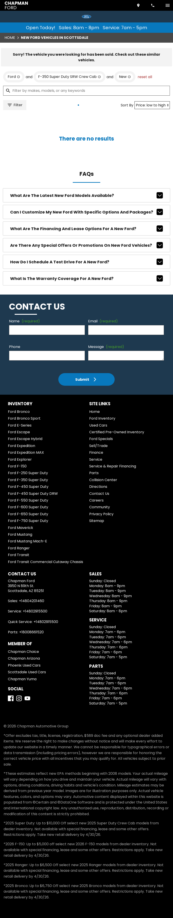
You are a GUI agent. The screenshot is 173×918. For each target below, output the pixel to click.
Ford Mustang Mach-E (27, 541)
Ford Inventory (102, 418)
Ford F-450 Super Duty (28, 486)
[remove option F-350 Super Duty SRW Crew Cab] (69, 76)
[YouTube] (27, 698)
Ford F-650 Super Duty (28, 514)
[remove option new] (125, 76)
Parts (94, 473)
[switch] (167, 5)
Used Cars (98, 425)
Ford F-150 (17, 466)
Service (95, 459)
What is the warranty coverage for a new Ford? (86, 278)
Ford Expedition (21, 445)
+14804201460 (31, 600)
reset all (145, 76)
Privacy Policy (101, 514)
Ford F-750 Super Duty (28, 520)
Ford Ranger (19, 548)
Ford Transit (18, 554)
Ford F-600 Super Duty (28, 507)
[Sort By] (152, 105)
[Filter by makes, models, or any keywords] (86, 91)
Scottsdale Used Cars (27, 672)
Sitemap (96, 520)
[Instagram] (19, 698)
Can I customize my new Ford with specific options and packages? (86, 212)
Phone (14, 346)
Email (103, 321)
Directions (98, 486)
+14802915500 (35, 611)
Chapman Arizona (24, 658)
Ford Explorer (20, 459)
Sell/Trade (98, 445)
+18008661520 (31, 632)
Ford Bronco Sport (24, 418)
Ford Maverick (20, 527)
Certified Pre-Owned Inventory (116, 432)
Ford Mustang (20, 534)
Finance (96, 452)
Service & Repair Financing (112, 466)
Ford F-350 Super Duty (28, 479)
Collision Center (103, 479)
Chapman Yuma (22, 679)
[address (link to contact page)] (138, 5)
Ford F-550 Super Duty (28, 500)
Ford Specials (101, 438)
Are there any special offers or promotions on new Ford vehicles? (86, 245)
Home (10, 37)
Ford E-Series (20, 425)
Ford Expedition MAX (26, 452)
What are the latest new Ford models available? (86, 195)
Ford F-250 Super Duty (28, 473)
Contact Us (99, 493)
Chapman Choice (23, 651)
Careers (96, 500)
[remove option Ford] (13, 76)
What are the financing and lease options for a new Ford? (86, 228)
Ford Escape (19, 432)
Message (106, 346)
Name (24, 321)
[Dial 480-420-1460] (153, 5)
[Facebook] (10, 698)
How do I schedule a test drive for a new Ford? (86, 262)
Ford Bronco (19, 411)
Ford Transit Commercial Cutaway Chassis (45, 561)
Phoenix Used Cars (24, 665)
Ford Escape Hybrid (25, 438)
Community (99, 507)
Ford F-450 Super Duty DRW (33, 493)
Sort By (127, 105)
